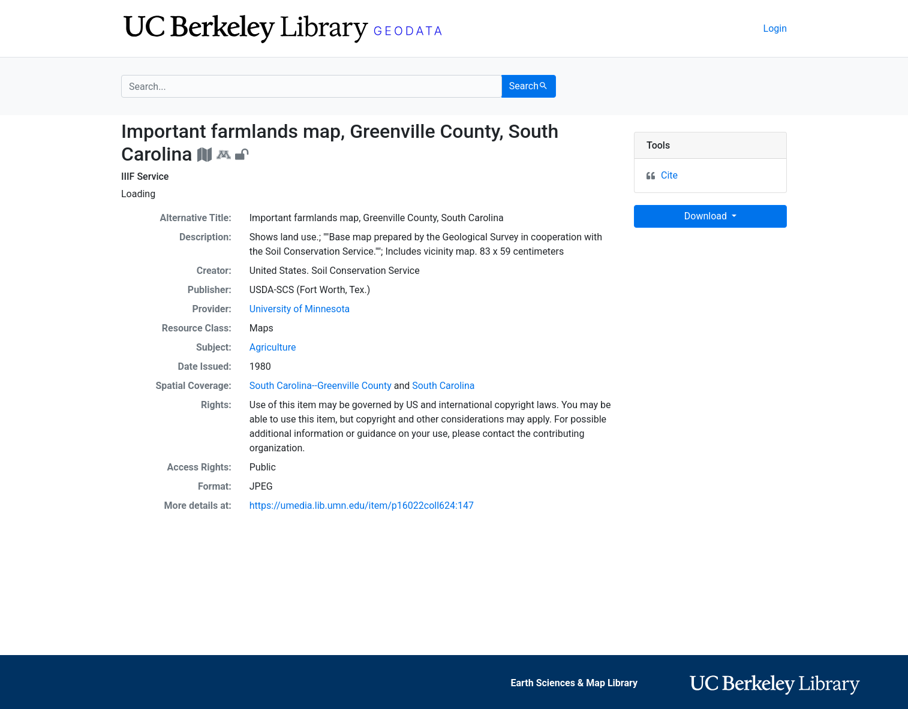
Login (775, 28)
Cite (669, 175)
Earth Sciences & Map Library (574, 683)
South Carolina (443, 385)
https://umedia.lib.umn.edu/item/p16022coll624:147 (361, 505)
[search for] (311, 86)
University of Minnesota (299, 309)
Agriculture (272, 347)
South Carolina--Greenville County (320, 385)
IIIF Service (145, 176)
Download (706, 216)
